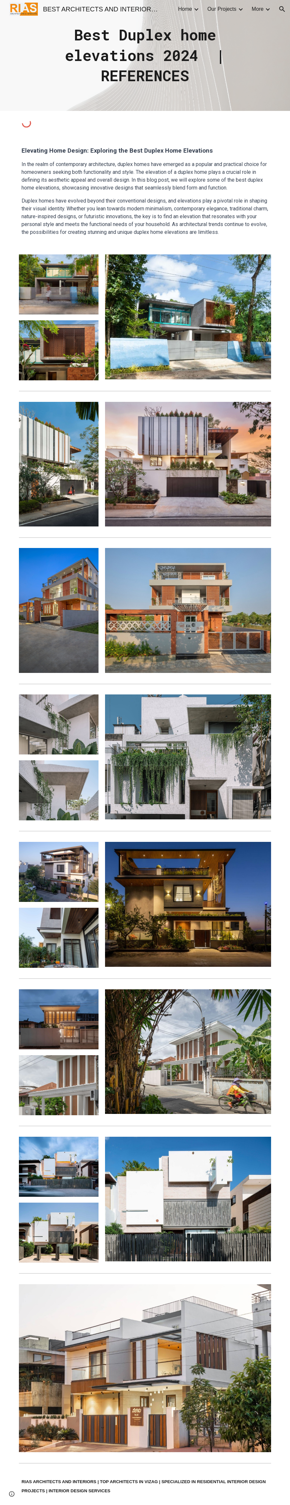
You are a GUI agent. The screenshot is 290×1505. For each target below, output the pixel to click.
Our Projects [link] (222, 9)
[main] (145, 55)
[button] (282, 9)
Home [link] (185, 9)
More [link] (258, 9)
